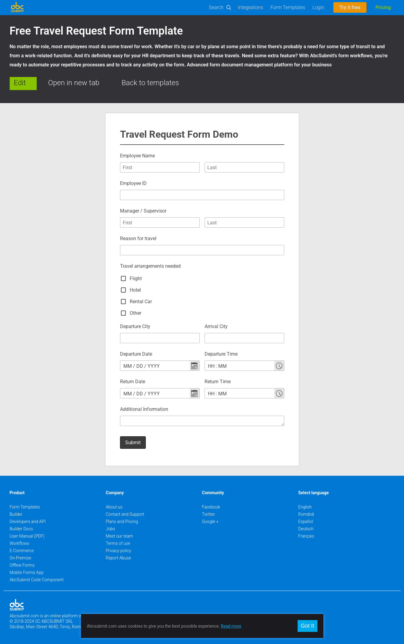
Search (216, 7)
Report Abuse (118, 557)
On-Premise (21, 557)
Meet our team (119, 536)
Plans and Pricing (122, 521)
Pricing (383, 7)
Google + (210, 521)
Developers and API (28, 521)
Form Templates (287, 7)
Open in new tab (73, 83)
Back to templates (150, 83)
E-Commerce (22, 550)
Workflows (19, 543)
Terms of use (118, 543)
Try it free (349, 7)
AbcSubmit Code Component (37, 579)
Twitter (208, 514)
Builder (16, 514)
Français (306, 536)
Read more (231, 626)
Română (306, 514)
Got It (307, 626)
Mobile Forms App (27, 572)
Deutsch (306, 528)
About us (114, 507)
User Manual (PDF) (27, 536)
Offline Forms (22, 565)
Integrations (250, 7)
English (305, 507)
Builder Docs (21, 528)
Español (305, 521)
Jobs (110, 528)
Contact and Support (125, 514)
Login (318, 7)
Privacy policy (118, 550)
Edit (20, 83)
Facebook (211, 507)
